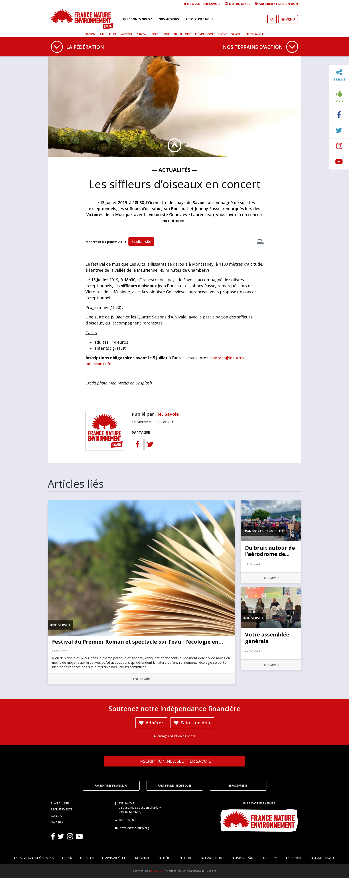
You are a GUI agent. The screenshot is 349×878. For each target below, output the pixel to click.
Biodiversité (141, 241)
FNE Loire (185, 858)
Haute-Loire (182, 34)
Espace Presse (238, 785)
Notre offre (237, 4)
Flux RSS (57, 822)
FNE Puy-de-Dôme (243, 858)
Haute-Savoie (254, 34)
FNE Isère (164, 858)
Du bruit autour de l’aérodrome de (270, 551)
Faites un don (192, 723)
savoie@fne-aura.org (134, 828)
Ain (102, 34)
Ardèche (126, 34)
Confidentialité (196, 870)
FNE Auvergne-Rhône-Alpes (34, 858)
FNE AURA (157, 870)
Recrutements (61, 809)
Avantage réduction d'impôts (174, 736)
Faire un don (287, 4)
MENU (288, 19)
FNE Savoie (167, 414)
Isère (155, 34)
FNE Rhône (270, 858)
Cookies (211, 870)
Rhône (222, 34)
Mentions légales (175, 870)
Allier (113, 34)
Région (90, 34)
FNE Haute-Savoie (322, 858)
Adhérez (151, 723)
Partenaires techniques (174, 785)
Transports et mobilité (263, 531)
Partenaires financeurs (111, 785)
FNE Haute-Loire (211, 858)
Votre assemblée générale (267, 638)
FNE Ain (67, 858)
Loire (166, 34)
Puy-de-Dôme (204, 34)
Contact (57, 816)
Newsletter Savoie (201, 4)
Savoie (235, 34)
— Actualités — (174, 169)
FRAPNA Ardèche (114, 858)
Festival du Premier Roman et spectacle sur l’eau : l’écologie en (137, 641)
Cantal (142, 34)
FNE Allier (87, 858)
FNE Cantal (142, 858)
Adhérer (266, 4)
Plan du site (60, 803)
